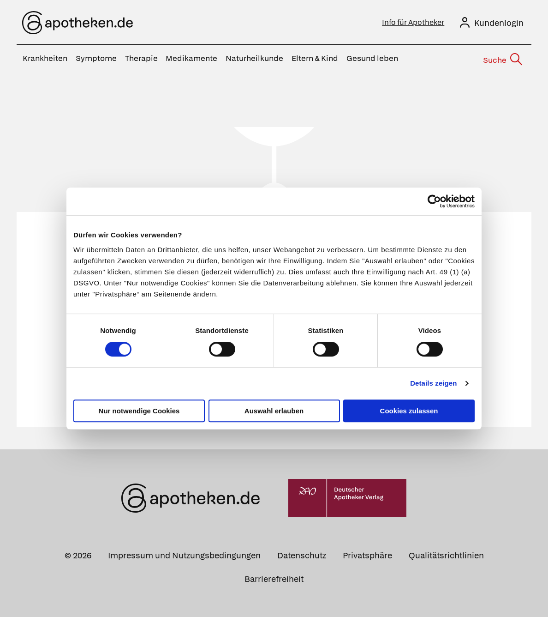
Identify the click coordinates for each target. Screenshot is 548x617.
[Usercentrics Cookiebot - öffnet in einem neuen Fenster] (434, 201)
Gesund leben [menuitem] (372, 58)
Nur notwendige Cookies (139, 411)
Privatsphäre (367, 553)
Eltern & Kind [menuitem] (315, 58)
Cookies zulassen (409, 411)
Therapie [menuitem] (141, 58)
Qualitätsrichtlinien (446, 553)
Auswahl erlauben (274, 411)
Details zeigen (433, 383)
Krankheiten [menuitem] (45, 58)
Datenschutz (301, 553)
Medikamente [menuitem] (191, 58)
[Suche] (502, 58)
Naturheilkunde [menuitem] (254, 58)
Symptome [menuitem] (96, 58)
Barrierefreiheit (274, 576)
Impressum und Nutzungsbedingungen (184, 553)
